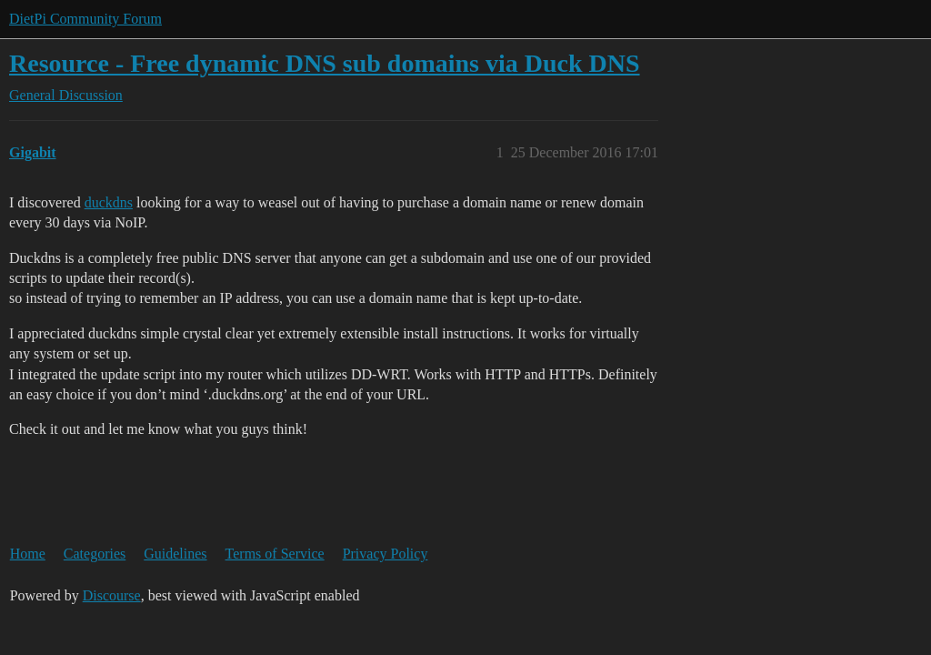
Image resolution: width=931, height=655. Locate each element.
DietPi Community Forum (85, 18)
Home (27, 553)
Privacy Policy (385, 553)
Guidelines (175, 553)
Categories (94, 553)
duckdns (109, 202)
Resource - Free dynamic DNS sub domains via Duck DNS (324, 63)
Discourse (112, 595)
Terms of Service (275, 553)
